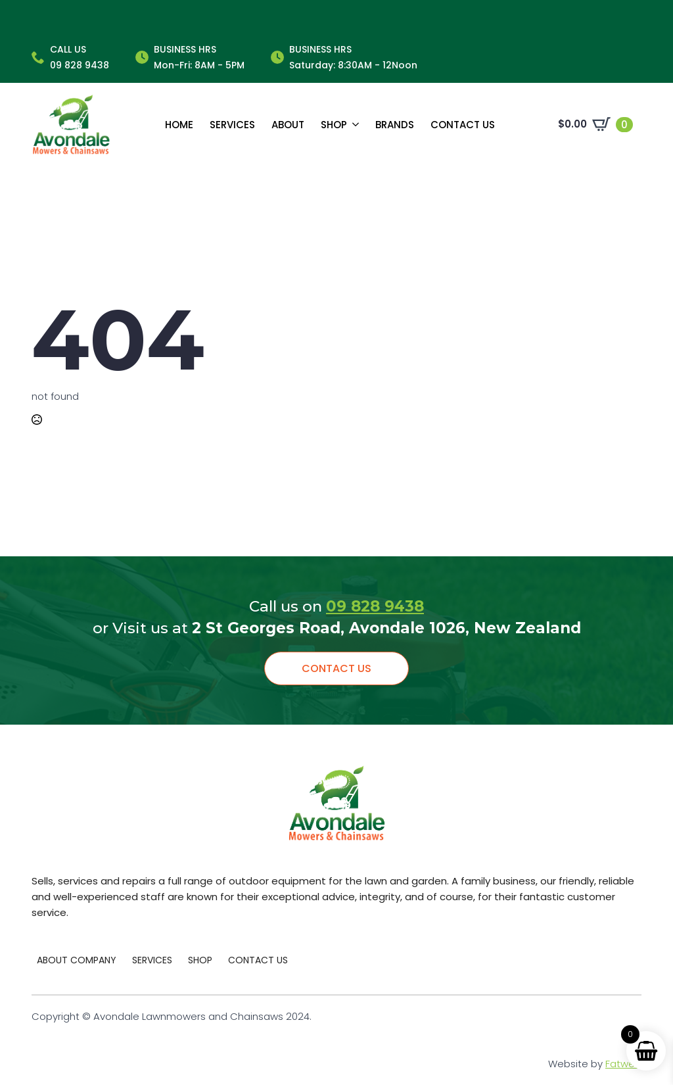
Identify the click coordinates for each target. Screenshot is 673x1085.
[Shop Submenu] (353, 124)
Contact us (462, 125)
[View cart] (595, 124)
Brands (394, 125)
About (287, 125)
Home (179, 125)
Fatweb (623, 1064)
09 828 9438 (375, 606)
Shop (334, 125)
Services (232, 125)
